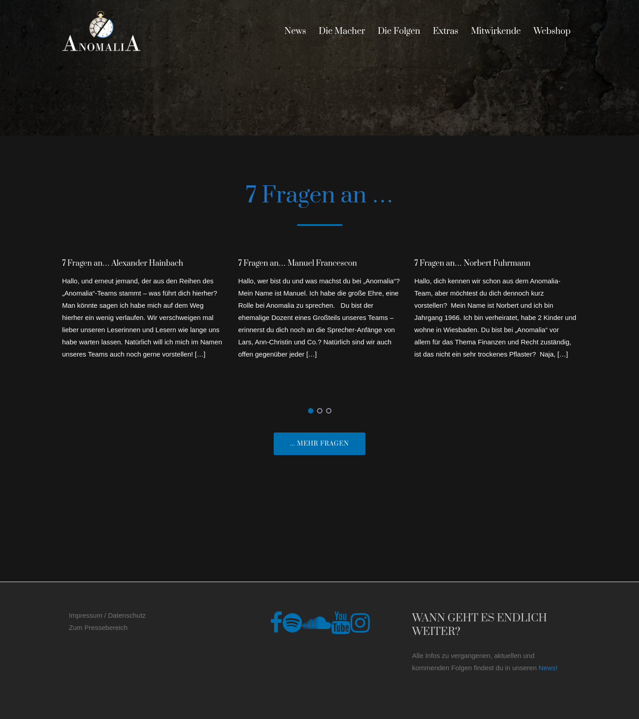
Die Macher (342, 31)
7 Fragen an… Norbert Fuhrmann (473, 263)
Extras (445, 31)
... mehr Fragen (319, 444)
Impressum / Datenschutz (107, 615)
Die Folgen (399, 31)
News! (548, 668)
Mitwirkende (496, 31)
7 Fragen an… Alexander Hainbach (122, 263)
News (295, 31)
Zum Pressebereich (98, 627)
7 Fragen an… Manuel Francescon (297, 263)
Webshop (551, 31)
